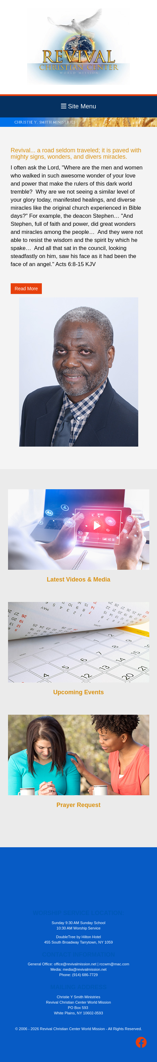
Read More (26, 288)
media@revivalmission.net (84, 969)
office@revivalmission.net (75, 964)
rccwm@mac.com (114, 964)
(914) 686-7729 (85, 975)
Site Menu (78, 106)
